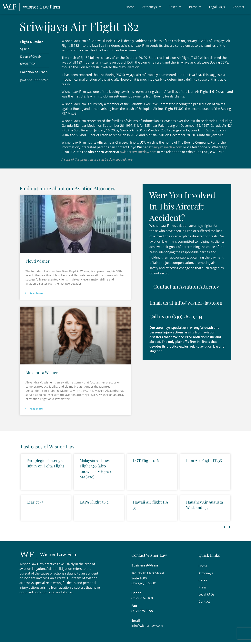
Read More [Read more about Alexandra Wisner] (34, 408)
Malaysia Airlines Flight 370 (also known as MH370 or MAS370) (97, 468)
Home (130, 7)
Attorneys (151, 6)
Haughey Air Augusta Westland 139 (204, 504)
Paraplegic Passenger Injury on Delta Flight (45, 463)
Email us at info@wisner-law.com (185, 302)
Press (195, 6)
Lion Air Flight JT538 (204, 460)
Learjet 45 (34, 501)
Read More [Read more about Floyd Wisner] (34, 293)
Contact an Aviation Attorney (186, 286)
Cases (175, 6)
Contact (238, 7)
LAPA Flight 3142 (94, 501)
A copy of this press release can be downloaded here (97, 159)
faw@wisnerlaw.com (167, 147)
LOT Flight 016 (146, 460)
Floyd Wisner (37, 261)
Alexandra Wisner (41, 372)
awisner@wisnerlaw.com (138, 152)
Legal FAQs (217, 7)
